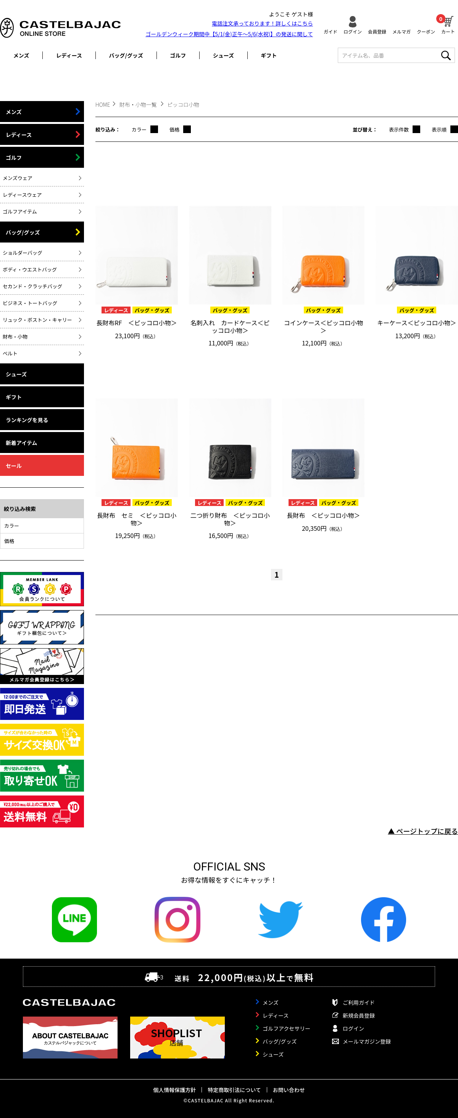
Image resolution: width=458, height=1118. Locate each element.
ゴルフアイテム (20, 211)
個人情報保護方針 (174, 1090)
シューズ (223, 55)
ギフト (269, 55)
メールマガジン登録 (367, 1041)
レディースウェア (22, 194)
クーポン (426, 31)
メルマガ (401, 31)
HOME (102, 104)
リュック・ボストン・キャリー (37, 319)
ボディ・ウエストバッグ (30, 269)
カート (448, 24)
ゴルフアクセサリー (286, 1028)
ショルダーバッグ (22, 252)
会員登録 (377, 31)
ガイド (330, 31)
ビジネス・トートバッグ (30, 303)
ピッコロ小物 (183, 104)
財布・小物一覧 (138, 104)
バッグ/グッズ (126, 55)
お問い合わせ (289, 1090)
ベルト (10, 353)
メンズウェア (17, 178)
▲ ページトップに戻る (423, 831)
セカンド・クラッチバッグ (32, 286)
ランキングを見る (27, 420)
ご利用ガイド (359, 1002)
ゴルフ (178, 55)
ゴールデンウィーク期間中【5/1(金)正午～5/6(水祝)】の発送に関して (229, 34)
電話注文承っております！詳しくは (262, 23)
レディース (69, 55)
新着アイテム (21, 443)
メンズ (21, 55)
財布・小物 (15, 336)
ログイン (353, 31)
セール (14, 465)
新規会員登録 (359, 1015)
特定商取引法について (234, 1090)
